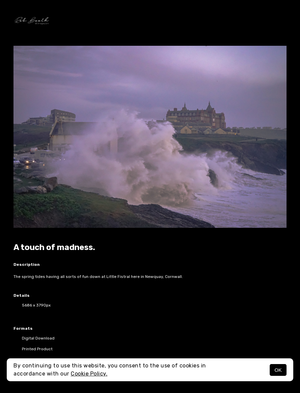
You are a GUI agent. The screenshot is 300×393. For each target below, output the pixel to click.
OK (278, 370)
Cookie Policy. (89, 373)
